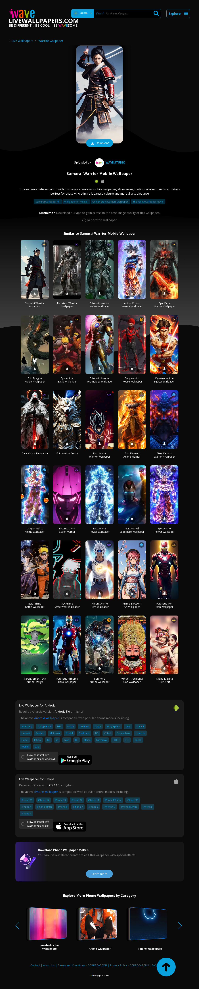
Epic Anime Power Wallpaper (100, 530)
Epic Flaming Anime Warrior (131, 455)
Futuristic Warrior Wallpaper (67, 304)
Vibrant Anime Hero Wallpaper (100, 605)
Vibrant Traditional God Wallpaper (132, 680)
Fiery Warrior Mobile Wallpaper (132, 380)
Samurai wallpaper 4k (47, 201)
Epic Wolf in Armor (67, 453)
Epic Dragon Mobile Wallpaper (35, 380)
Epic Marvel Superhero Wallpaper (132, 530)
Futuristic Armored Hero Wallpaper (67, 680)
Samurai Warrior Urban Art (34, 304)
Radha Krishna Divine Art (164, 680)
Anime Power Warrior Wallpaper (132, 304)
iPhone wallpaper (46, 792)
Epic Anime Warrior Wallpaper (99, 455)
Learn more (99, 874)
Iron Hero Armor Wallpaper (99, 680)
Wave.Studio (109, 162)
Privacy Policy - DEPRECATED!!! (129, 965)
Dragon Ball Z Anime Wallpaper (35, 530)
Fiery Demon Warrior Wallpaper (164, 455)
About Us (49, 965)
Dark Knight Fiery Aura (35, 453)
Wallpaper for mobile (76, 201)
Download (99, 143)
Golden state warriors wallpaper (110, 201)
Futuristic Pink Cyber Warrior (67, 530)
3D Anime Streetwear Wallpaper (67, 605)
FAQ (154, 965)
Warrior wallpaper (50, 41)
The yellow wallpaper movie (148, 201)
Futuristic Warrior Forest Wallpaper (99, 304)
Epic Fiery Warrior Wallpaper (164, 304)
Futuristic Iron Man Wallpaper (164, 605)
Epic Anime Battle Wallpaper (67, 380)
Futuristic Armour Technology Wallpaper (100, 380)
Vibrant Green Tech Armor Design (35, 680)
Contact (35, 965)
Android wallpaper (46, 718)
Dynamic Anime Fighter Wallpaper (164, 380)
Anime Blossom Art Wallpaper (132, 605)
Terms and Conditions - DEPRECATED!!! (82, 965)
